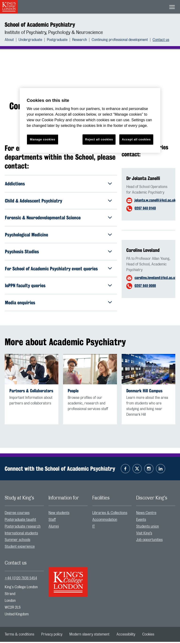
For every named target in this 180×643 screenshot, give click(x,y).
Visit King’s (144, 534)
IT (93, 527)
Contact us (161, 40)
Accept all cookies (136, 139)
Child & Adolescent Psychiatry (33, 200)
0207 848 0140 (145, 208)
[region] (90, 120)
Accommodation (104, 520)
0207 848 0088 (145, 285)
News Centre (146, 514)
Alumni (54, 527)
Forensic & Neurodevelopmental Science (43, 217)
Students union (147, 527)
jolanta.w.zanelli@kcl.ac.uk (155, 200)
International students (21, 534)
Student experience (20, 548)
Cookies (148, 635)
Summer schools (17, 541)
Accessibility (125, 635)
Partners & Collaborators (31, 392)
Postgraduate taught (20, 520)
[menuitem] (12, 40)
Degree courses (17, 514)
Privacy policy (51, 635)
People (73, 392)
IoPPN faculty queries (25, 286)
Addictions (15, 183)
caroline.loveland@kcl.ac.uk (156, 277)
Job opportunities (149, 541)
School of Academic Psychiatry (40, 24)
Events (141, 520)
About (9, 40)
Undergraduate (30, 40)
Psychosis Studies (22, 252)
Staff (52, 520)
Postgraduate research (23, 527)
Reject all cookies (99, 139)
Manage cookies (42, 139)
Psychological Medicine (26, 234)
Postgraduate (57, 40)
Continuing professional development (120, 40)
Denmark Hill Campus (144, 392)
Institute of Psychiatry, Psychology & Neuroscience (54, 32)
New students (59, 514)
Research (79, 40)
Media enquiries (20, 303)
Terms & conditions (19, 635)
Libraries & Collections (109, 514)
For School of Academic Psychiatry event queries (51, 269)
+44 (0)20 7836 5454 (21, 579)
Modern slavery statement (89, 635)
